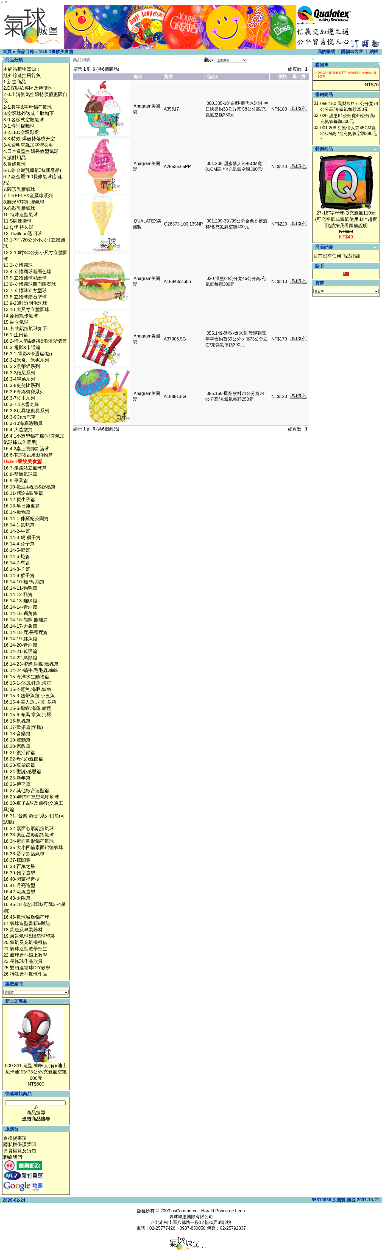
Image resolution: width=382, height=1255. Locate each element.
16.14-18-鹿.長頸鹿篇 (25, 632)
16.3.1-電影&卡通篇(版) (27, 353)
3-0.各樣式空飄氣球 (23, 119)
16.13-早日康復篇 (21, 506)
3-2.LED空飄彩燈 (21, 132)
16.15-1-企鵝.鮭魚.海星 (27, 683)
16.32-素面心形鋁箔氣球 (28, 828)
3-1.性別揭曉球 (19, 126)
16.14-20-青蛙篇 (20, 645)
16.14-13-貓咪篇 (20, 600)
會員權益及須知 (19, 1151)
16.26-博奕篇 (16, 784)
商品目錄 (25, 51)
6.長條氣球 (14, 164)
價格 (282, 76)
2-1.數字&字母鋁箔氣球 (27, 107)
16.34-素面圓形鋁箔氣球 (28, 841)
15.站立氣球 (16, 322)
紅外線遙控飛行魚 (22, 75)
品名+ (212, 76)
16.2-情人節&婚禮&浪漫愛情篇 (35, 341)
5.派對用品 (14, 157)
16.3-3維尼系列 (19, 372)
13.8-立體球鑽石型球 (25, 297)
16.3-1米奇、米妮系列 (26, 360)
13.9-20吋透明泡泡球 (25, 303)
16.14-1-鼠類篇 (19, 525)
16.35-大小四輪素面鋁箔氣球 (33, 847)
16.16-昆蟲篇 (16, 721)
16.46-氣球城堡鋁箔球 (26, 917)
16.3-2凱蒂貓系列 (21, 366)
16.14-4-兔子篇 (19, 544)
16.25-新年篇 (16, 778)
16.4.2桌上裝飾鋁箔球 (26, 448)
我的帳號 (326, 51)
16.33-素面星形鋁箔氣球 (28, 834)
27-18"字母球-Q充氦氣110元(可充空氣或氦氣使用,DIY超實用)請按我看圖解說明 (346, 219)
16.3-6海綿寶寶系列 (23, 391)
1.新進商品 (14, 81)
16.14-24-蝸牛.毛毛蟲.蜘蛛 (30, 670)
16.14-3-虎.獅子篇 (22, 537)
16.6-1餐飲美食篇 (56, 51)
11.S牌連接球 (17, 221)
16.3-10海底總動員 (23, 423)
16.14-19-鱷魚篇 (20, 638)
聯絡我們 (12, 1157)
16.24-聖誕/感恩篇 (22, 771)
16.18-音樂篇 (16, 733)
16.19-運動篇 (16, 740)
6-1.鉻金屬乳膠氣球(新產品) (32, 170)
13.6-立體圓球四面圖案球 (29, 284)
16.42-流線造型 (19, 891)
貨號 (168, 76)
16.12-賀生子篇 (19, 499)
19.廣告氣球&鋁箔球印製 (29, 936)
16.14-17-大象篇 (20, 626)
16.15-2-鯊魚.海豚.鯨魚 (27, 689)
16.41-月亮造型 (19, 885)
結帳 (373, 51)
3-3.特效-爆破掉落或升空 (29, 138)
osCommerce (184, 1211)
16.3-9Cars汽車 (19, 417)
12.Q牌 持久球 (18, 227)
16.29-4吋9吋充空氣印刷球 (31, 797)
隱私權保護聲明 (19, 1144)
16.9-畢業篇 (15, 480)
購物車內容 (352, 51)
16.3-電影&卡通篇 (21, 347)
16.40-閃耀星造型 (21, 879)
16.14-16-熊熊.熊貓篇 (25, 619)
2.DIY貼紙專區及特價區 (27, 88)
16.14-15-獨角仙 (20, 613)
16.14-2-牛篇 (16, 531)
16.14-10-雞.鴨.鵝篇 (23, 581)
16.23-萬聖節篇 (19, 765)
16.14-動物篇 (16, 512)
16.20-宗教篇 (16, 746)
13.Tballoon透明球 (22, 233)
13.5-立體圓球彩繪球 (25, 278)
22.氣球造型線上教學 (25, 955)
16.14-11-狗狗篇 (20, 588)
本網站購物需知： (22, 69)
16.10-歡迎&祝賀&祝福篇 (29, 487)
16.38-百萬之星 (19, 866)
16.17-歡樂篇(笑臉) (23, 727)
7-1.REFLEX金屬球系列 (28, 195)
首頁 (7, 51)
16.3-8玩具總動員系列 (26, 410)
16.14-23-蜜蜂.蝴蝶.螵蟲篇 (30, 664)
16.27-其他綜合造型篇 (26, 790)
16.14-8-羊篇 (16, 569)
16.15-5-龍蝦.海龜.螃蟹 (27, 708)
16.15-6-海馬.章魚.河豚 (27, 714)
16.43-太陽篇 (16, 898)
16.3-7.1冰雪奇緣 (21, 404)
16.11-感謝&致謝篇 (23, 493)
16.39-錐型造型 (19, 872)
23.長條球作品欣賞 (23, 961)
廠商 (138, 76)
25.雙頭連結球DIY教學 (26, 967)
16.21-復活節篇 (19, 752)
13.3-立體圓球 (18, 265)
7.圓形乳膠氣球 (19, 189)
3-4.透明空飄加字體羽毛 (28, 145)
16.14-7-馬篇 (16, 562)
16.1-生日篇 (15, 334)
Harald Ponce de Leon (223, 1211)
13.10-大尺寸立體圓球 (26, 309)
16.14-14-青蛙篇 (20, 607)
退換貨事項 (15, 1138)
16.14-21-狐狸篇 (20, 651)
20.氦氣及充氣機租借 (25, 942)
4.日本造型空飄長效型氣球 (30, 151)
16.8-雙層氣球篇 (20, 474)
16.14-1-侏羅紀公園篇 (26, 518)
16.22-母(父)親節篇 (23, 759)
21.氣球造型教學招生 (25, 948)
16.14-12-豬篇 (18, 594)
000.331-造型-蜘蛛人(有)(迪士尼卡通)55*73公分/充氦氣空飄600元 (36, 1072)
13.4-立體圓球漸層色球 (27, 271)
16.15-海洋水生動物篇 (26, 676)
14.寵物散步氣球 (20, 315)
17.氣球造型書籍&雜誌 (26, 923)
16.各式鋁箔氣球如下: (25, 328)
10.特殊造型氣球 (20, 214)
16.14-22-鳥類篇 (20, 657)
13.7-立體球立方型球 (25, 290)
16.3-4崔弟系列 (19, 379)
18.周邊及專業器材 (23, 929)
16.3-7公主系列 (19, 398)
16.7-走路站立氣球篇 (25, 468)
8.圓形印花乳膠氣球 (23, 202)
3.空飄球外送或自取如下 (28, 113)
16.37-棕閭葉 (16, 860)
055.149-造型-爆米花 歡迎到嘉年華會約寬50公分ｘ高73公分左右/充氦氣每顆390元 (236, 339)
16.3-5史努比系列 (21, 385)
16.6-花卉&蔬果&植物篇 (28, 455)
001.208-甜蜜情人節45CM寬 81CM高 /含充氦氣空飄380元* (348, 133)
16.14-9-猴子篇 (19, 575)
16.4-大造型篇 (18, 429)
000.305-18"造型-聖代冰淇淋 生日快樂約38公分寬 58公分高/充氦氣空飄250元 (236, 109)
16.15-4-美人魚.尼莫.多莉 (29, 702)
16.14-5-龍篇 (16, 550)
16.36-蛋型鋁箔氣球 (23, 853)
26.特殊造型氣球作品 (25, 974)
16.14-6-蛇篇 (16, 556)
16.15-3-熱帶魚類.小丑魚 (29, 695)
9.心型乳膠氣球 (19, 208)
